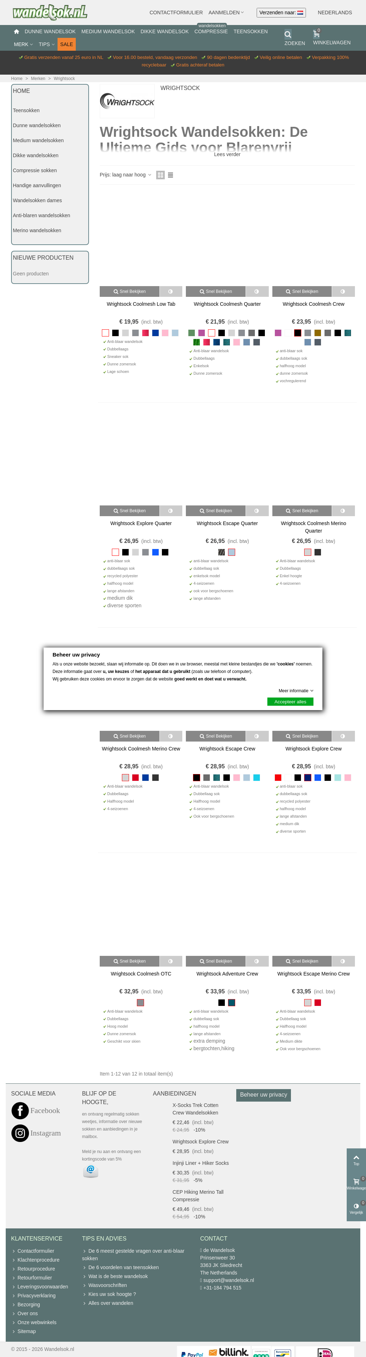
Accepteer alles (290, 701)
